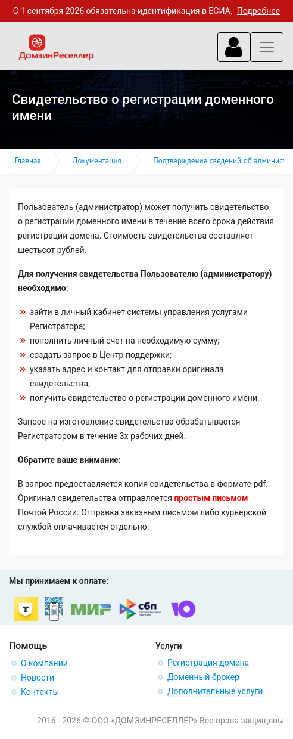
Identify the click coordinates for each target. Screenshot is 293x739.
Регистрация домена (208, 662)
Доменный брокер (203, 677)
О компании (44, 663)
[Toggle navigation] (233, 47)
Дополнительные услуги (215, 691)
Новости (37, 677)
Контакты (40, 692)
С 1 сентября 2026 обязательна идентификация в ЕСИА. (146, 11)
